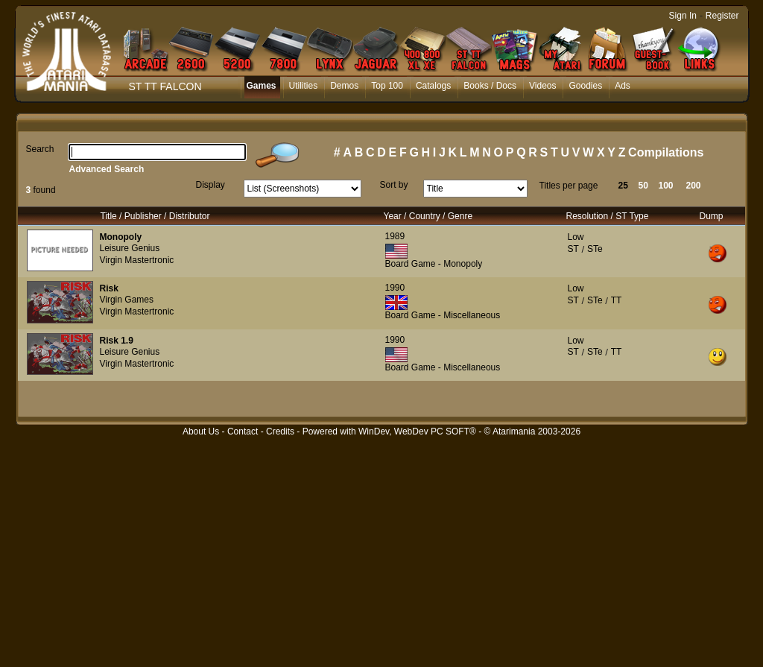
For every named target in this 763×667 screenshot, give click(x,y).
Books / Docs (489, 85)
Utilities (303, 85)
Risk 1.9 (116, 340)
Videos (542, 85)
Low (576, 237)
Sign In (683, 15)
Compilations (665, 152)
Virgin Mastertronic (137, 260)
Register (722, 15)
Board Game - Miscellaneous (443, 315)
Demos (344, 85)
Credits (280, 431)
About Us (201, 431)
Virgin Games (126, 299)
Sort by (394, 185)
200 (693, 185)
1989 (395, 236)
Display (210, 185)
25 (623, 185)
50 (643, 185)
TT (616, 300)
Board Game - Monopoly (434, 264)
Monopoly (121, 237)
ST (573, 249)
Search (40, 149)
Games (261, 85)
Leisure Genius (130, 248)
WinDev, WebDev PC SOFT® (417, 431)
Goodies (585, 85)
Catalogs (433, 85)
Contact (242, 431)
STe (595, 249)
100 (666, 185)
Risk (109, 288)
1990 (395, 287)
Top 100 (387, 85)
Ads (622, 85)
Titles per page (568, 185)
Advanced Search (107, 169)
